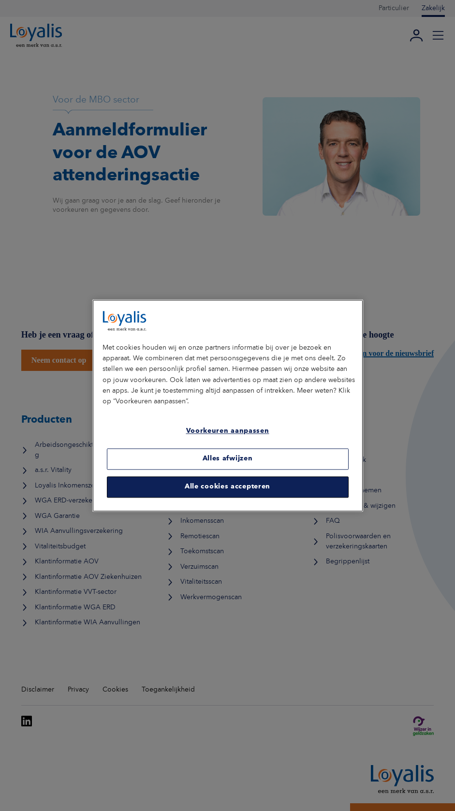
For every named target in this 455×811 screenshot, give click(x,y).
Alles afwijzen (228, 459)
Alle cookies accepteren (227, 487)
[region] (227, 405)
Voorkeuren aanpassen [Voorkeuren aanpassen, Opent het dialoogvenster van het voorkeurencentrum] (227, 431)
